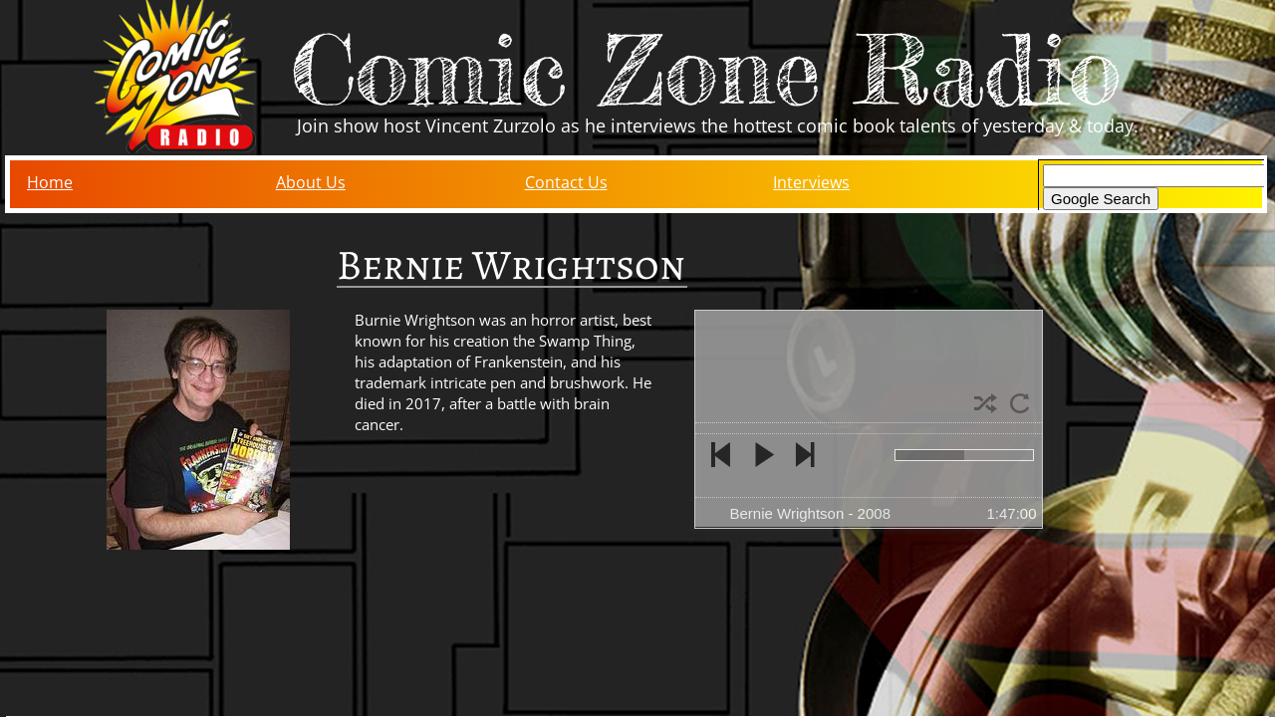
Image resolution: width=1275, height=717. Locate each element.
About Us (311, 182)
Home (50, 182)
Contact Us (566, 182)
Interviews (811, 182)
